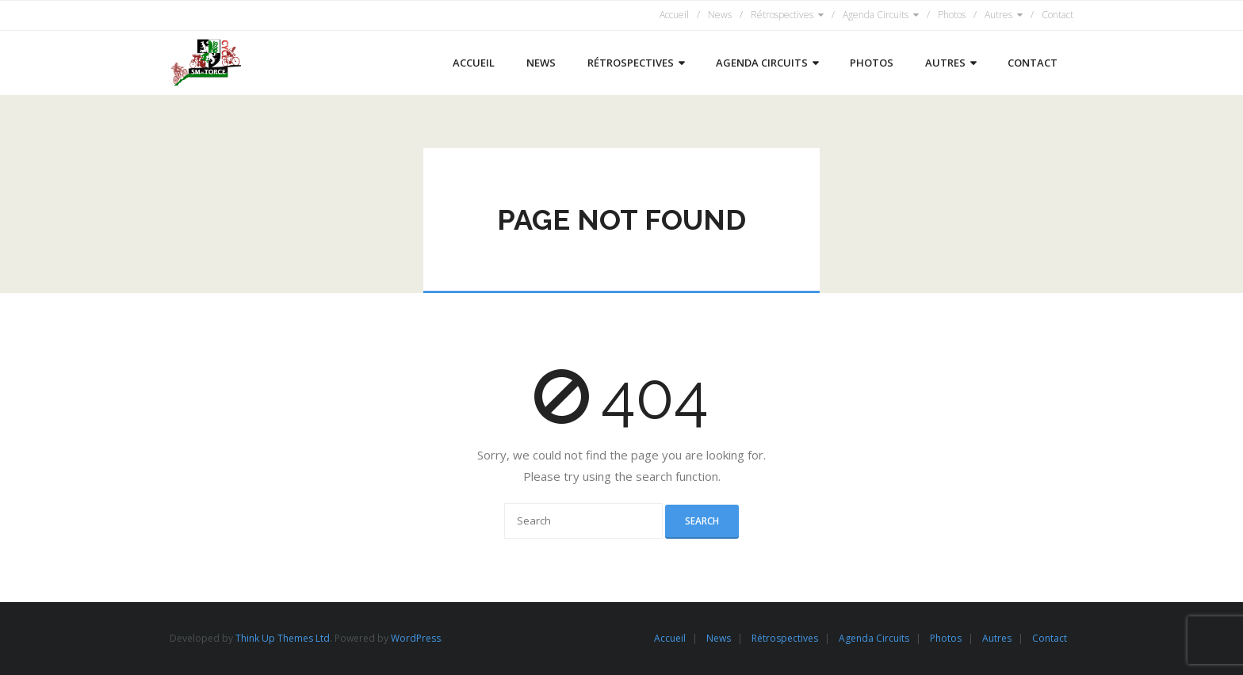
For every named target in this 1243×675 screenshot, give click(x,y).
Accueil (674, 14)
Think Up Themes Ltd (282, 638)
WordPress (416, 638)
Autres (998, 14)
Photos (952, 14)
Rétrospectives (782, 14)
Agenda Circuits (875, 14)
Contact (1057, 14)
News (720, 14)
